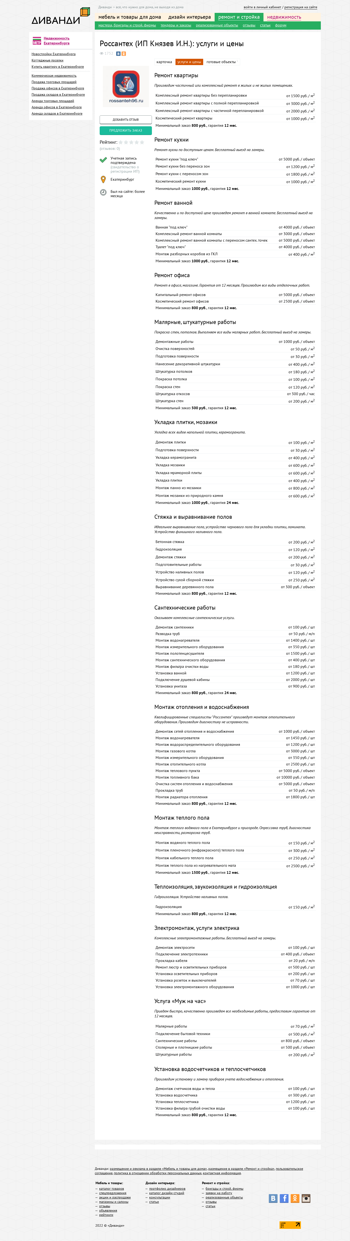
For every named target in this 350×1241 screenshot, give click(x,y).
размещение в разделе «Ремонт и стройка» (241, 1168)
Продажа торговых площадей (54, 82)
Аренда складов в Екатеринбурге (57, 113)
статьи (265, 25)
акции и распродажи (115, 1197)
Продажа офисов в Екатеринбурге (58, 88)
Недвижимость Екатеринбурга (57, 40)
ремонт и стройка (239, 16)
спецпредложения (112, 1193)
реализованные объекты (217, 25)
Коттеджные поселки (47, 60)
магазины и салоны (113, 1201)
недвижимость (284, 16)
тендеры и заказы (176, 25)
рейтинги (106, 1215)
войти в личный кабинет (262, 7)
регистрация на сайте (300, 7)
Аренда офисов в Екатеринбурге (57, 107)
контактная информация (222, 1173)
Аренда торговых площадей (53, 101)
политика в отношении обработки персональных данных (157, 1173)
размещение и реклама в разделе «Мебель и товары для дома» (158, 1168)
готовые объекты (221, 61)
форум (280, 25)
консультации (159, 1197)
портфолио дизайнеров (167, 1188)
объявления (108, 1210)
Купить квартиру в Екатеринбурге (58, 66)
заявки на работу (219, 1193)
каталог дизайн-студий (166, 1193)
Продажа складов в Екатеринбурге (58, 94)
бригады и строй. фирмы (224, 1188)
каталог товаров (111, 1188)
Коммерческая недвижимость (54, 75)
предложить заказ (125, 130)
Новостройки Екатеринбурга (54, 54)
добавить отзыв (126, 120)
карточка (164, 61)
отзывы (249, 25)
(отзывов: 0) (110, 148)
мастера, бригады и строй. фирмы (127, 25)
